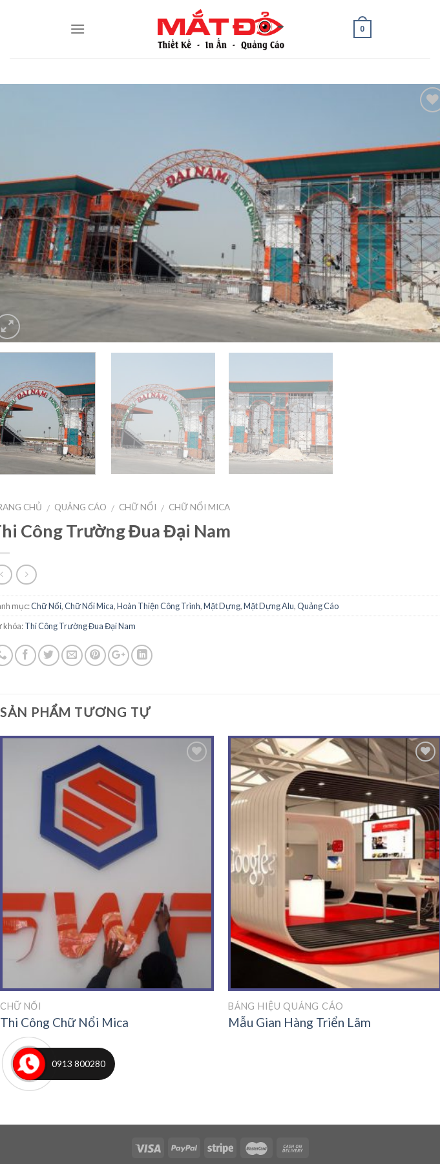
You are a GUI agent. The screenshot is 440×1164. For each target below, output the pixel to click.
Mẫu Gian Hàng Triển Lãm (299, 1022)
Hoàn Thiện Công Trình (158, 606)
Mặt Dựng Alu (269, 606)
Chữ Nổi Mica (199, 507)
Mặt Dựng (222, 606)
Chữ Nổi (137, 507)
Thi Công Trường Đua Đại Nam (80, 626)
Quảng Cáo (80, 507)
